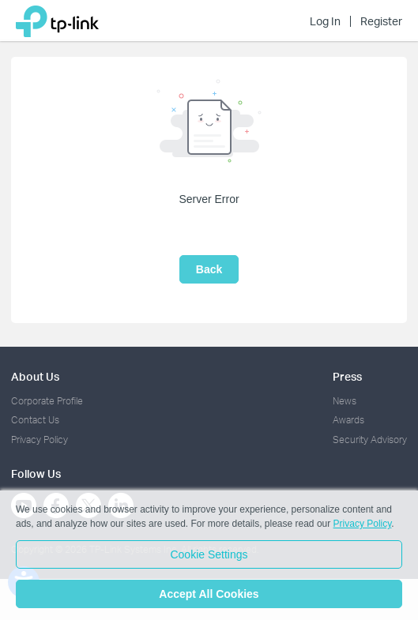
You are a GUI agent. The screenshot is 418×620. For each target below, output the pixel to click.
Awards (348, 420)
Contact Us (35, 420)
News (344, 401)
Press (347, 376)
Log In (325, 21)
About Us (35, 376)
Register (381, 21)
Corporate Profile (47, 401)
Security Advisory (370, 439)
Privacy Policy (39, 439)
